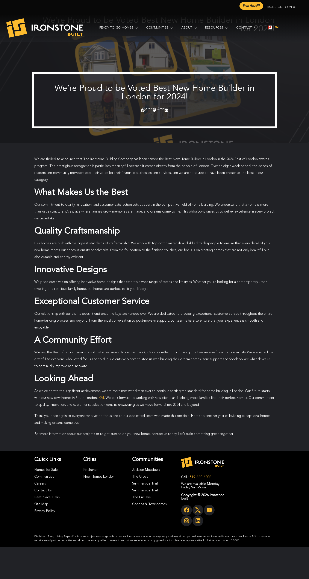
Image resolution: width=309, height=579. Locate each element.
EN (273, 27)
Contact (246, 28)
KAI (101, 398)
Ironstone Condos (282, 7)
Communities (159, 28)
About (189, 28)
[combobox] (273, 27)
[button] (143, 110)
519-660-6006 (200, 477)
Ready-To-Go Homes (118, 28)
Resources (216, 28)
